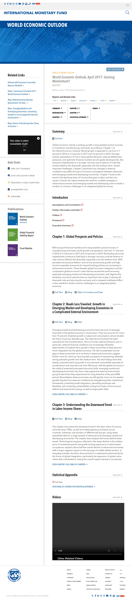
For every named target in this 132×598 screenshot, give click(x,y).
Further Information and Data (66, 210)
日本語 (121, 581)
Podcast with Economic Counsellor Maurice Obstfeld (22, 84)
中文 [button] (54, 101)
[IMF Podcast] (23, 4)
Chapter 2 (74, 108)
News (68, 585)
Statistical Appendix (78, 117)
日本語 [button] (102, 101)
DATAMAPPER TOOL (19, 189)
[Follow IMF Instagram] (13, 4)
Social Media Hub (91, 581)
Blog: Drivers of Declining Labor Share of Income (23, 124)
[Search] (127, 12)
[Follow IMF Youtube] (20, 4)
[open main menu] (127, 5)
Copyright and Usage (93, 589)
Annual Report (91, 585)
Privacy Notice (110, 570)
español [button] (63, 101)
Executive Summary (61, 225)
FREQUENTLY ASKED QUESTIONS (25, 182)
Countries (70, 578)
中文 (121, 574)
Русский (122, 585)
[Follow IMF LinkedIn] (10, 4)
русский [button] (82, 101)
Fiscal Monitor (26, 248)
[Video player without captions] (88, 530)
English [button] (111, 101)
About (69, 570)
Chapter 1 (56, 117)
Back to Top (116, 132)
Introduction (58, 112)
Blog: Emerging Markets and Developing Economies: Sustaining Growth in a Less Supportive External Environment (23, 113)
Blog (70, 292)
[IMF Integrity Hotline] (29, 4)
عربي (121, 570)
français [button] (92, 101)
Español (122, 589)
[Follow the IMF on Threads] (16, 4)
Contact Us (108, 574)
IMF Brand (108, 589)
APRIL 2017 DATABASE (20, 168)
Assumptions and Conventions (66, 205)
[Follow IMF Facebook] (8, 4)
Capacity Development (74, 581)
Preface (55, 215)
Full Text (59, 292)
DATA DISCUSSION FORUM (22, 175)
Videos (95, 108)
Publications (90, 578)
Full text (58, 139)
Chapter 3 (74, 112)
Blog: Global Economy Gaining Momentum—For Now (20, 101)
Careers (107, 578)
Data (87, 574)
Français (122, 578)
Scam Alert (108, 585)
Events (69, 589)
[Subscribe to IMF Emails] (26, 4)
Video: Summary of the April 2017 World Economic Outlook (22, 92)
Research (70, 574)
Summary (56, 108)
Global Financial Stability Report (27, 234)
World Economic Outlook (27, 218)
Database (23, 222)
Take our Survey (114, 69)
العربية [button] (73, 101)
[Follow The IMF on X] (5, 4)
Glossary (108, 581)
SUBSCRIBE (15, 196)
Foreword (57, 220)
